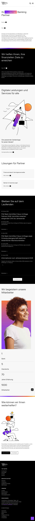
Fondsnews (4, 482)
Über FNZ (3, 68)
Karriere (3, 475)
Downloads (14, 452)
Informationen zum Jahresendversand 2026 (17, 258)
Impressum (4, 510)
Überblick (3, 480)
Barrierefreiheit (5, 492)
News (3, 28)
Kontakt (3, 473)
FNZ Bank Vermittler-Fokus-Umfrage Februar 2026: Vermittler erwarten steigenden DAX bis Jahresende (14, 216)
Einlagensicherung (5, 515)
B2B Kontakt (4, 485)
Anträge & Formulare (6, 483)
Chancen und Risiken (7, 504)
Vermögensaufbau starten (7, 152)
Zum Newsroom (17, 279)
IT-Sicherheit (4, 517)
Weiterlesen (3, 229)
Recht (3, 513)
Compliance (4, 516)
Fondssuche (4, 471)
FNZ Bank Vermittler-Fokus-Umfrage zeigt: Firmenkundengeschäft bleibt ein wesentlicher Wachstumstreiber (16, 238)
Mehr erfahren (6, 175)
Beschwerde (4, 493)
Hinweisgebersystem (6, 494)
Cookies (3, 490)
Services (3, 22)
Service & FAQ (6, 452)
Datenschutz (4, 512)
